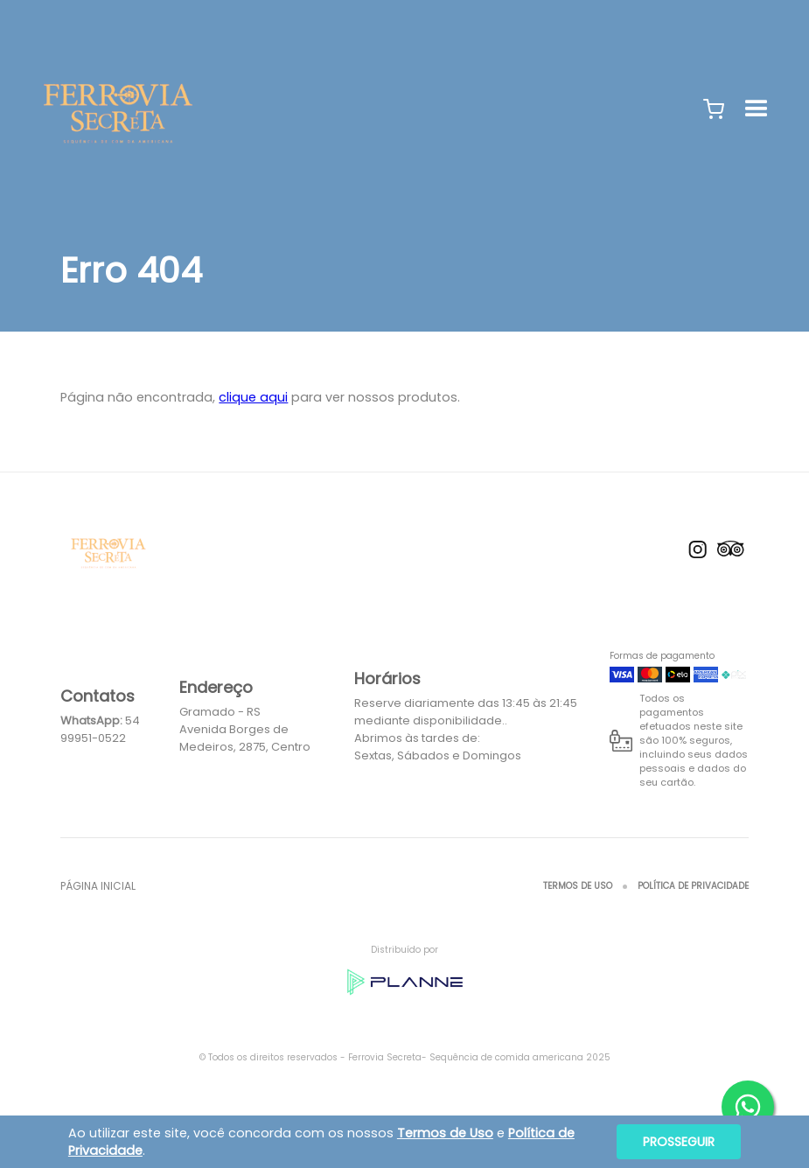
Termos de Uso (577, 885)
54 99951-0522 (100, 729)
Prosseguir (679, 1142)
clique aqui (253, 397)
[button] (713, 109)
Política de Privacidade (693, 885)
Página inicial (98, 885)
